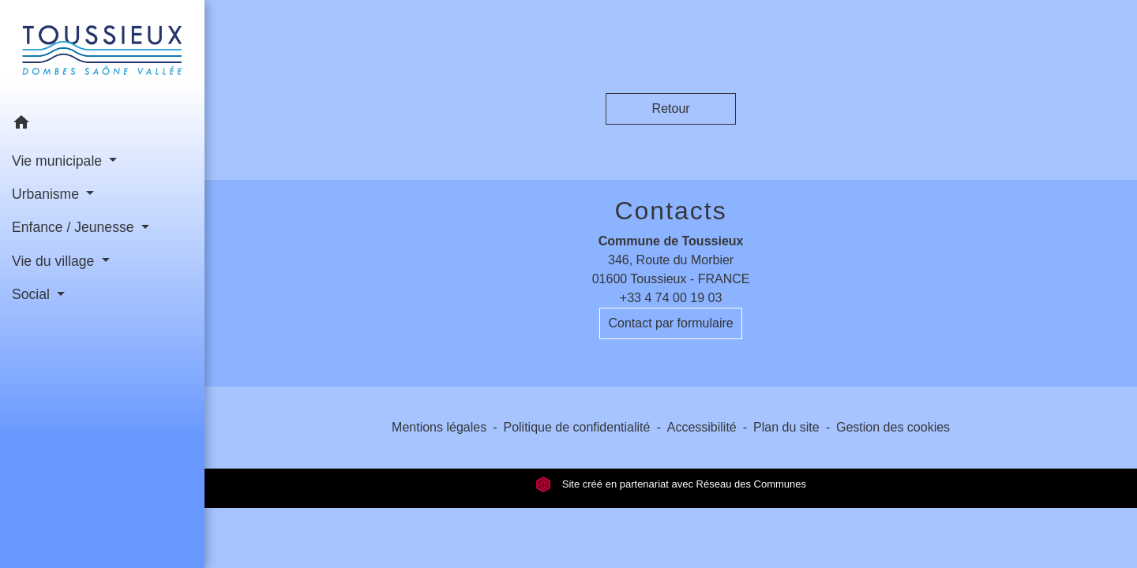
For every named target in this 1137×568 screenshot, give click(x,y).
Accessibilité (702, 427)
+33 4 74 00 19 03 (671, 298)
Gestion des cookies (893, 427)
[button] (102, 125)
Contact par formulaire (670, 323)
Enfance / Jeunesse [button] (74, 227)
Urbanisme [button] (47, 194)
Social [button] (33, 294)
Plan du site (786, 427)
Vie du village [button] (55, 261)
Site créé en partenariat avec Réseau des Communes (670, 484)
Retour (671, 108)
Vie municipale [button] (59, 161)
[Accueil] (102, 53)
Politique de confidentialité (576, 427)
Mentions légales (439, 427)
